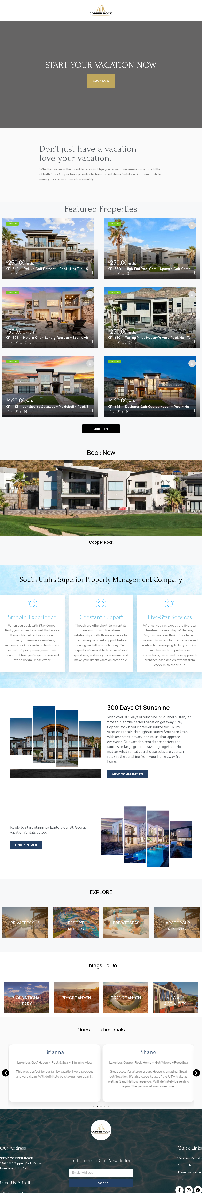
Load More (101, 429)
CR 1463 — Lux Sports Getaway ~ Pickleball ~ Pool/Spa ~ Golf (47, 407)
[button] (5, 1073)
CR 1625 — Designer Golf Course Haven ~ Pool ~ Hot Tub (149, 407)
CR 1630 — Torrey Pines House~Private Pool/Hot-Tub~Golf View (149, 338)
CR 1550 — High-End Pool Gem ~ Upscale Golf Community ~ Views (149, 269)
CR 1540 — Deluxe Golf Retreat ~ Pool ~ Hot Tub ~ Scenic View (47, 269)
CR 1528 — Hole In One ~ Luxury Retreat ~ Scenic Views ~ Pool (47, 338)
